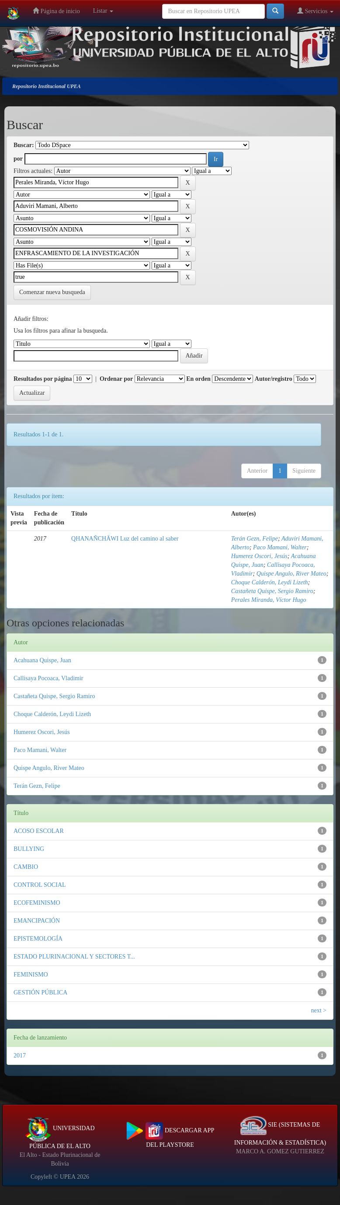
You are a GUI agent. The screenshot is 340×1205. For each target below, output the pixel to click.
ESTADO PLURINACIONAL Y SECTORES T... (74, 956)
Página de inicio (56, 10)
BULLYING (29, 849)
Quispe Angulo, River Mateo (291, 573)
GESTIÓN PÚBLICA (40, 992)
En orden (198, 379)
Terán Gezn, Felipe (254, 538)
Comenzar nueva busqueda (52, 292)
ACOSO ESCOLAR (39, 831)
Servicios (315, 10)
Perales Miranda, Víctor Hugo (268, 600)
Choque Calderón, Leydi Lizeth (269, 582)
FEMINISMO (31, 974)
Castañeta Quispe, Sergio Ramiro (272, 591)
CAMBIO (26, 867)
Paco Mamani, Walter (280, 547)
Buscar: (24, 145)
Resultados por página (43, 379)
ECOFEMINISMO (37, 902)
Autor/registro (273, 379)
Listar (103, 10)
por (18, 158)
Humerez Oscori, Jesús (259, 556)
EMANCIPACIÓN (37, 920)
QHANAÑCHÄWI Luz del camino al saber (124, 538)
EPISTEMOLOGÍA (38, 938)
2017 (20, 1055)
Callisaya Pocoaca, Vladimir (48, 678)
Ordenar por (116, 379)
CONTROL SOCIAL (40, 885)
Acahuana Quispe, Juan (42, 660)
